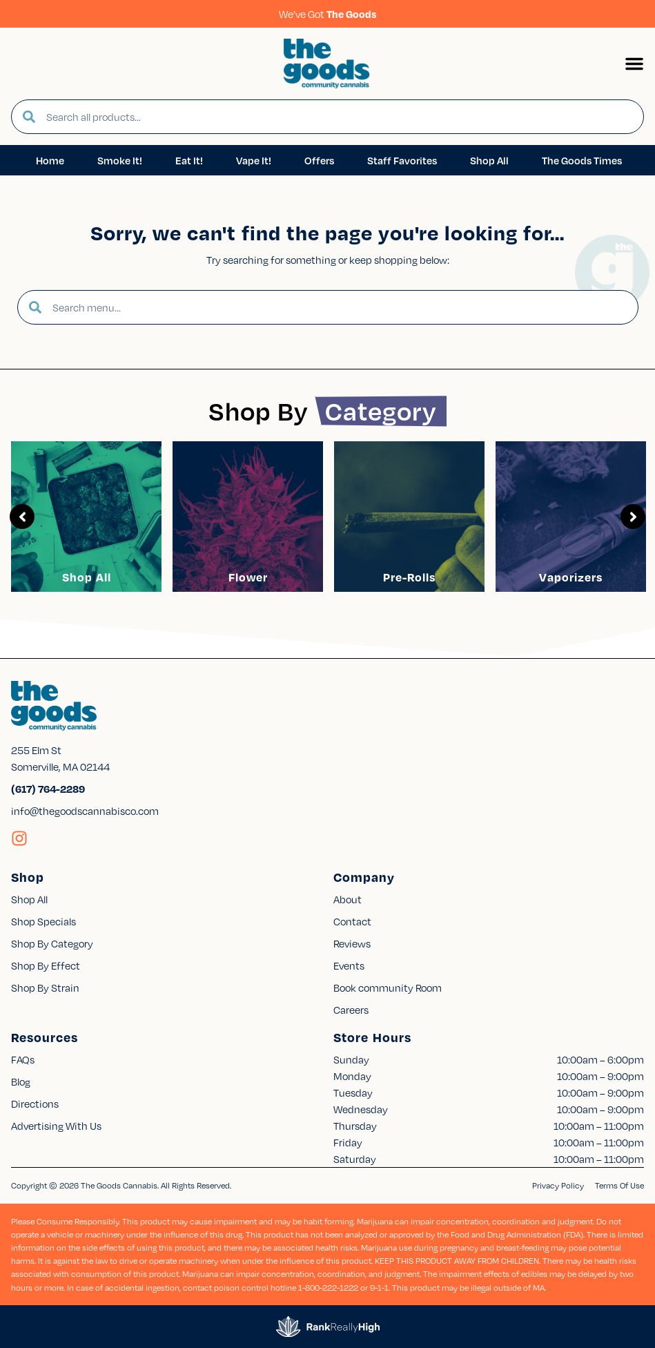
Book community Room (387, 987)
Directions (35, 1103)
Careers (351, 1009)
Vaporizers (571, 577)
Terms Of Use (619, 1185)
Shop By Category (52, 943)
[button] (634, 63)
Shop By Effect (45, 965)
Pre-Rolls (409, 577)
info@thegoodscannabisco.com (85, 811)
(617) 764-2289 (48, 788)
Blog (20, 1081)
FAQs (23, 1059)
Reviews (352, 943)
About (347, 899)
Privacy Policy (558, 1185)
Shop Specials (43, 921)
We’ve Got (328, 14)
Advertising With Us (56, 1125)
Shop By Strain (45, 987)
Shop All (86, 577)
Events (348, 965)
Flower (248, 577)
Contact (352, 921)
